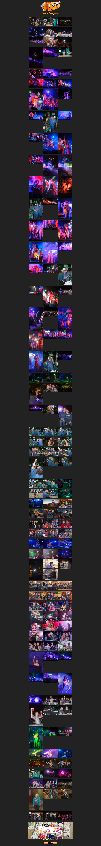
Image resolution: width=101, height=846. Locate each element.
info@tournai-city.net (53, 839)
